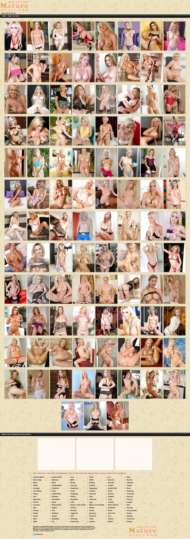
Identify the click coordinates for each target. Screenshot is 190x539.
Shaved (129, 513)
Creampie (36, 488)
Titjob (35, 521)
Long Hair (36, 505)
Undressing (75, 521)
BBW (72, 480)
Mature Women (113, 505)
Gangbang (74, 494)
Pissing (35, 510)
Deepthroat (74, 488)
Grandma (55, 496)
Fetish (110, 491)
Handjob (111, 496)
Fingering (130, 491)
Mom (34, 508)
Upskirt (110, 521)
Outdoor (73, 508)
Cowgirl (110, 485)
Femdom (92, 491)
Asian (91, 477)
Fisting (35, 494)
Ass (109, 477)
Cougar (129, 485)
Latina (54, 502)
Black (54, 483)
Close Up (74, 485)
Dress (129, 488)
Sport (35, 519)
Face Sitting (37, 491)
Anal (72, 477)
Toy (53, 521)
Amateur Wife (56, 477)
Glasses (111, 494)
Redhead (55, 513)
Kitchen (35, 502)
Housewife (74, 499)
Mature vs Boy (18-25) (78, 505)
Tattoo (91, 519)
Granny (73, 496)
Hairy (91, 496)
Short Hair (111, 513)
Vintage (129, 521)
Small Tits (92, 516)
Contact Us (39, 534)
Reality (35, 513)
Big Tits (129, 480)
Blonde (73, 483)
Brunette (111, 483)
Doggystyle (93, 488)
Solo (109, 516)
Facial (73, 491)
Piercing (129, 508)
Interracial (92, 499)
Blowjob (92, 483)
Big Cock (111, 480)
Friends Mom (56, 494)
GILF (34, 496)
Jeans (110, 499)
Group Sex (130, 494)
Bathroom (55, 480)
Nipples (54, 508)
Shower (54, 516)
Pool (53, 510)
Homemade (56, 499)
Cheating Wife (57, 485)
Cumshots (55, 488)
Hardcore (130, 496)
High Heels (37, 499)
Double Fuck (112, 488)
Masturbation (56, 505)
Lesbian (110, 502)
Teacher (110, 519)
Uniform (92, 521)
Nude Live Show (13, 16)
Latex (72, 502)
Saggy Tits (74, 513)
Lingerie (129, 502)
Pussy (110, 510)
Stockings (74, 519)
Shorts (35, 516)
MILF (128, 505)
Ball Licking (37, 480)
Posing (91, 510)
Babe (128, 477)
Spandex (130, 516)
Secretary (92, 513)
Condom (92, 485)
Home (4, 16)
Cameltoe (130, 483)
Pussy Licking (132, 510)
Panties (92, 508)
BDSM (91, 480)
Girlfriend (92, 494)
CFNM (35, 485)
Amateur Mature (38, 477)
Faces (54, 491)
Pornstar (73, 510)
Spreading (55, 519)
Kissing (129, 499)
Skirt (72, 516)
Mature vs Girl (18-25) (96, 505)
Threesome (131, 519)
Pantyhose (111, 508)
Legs (91, 502)
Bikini (35, 483)
